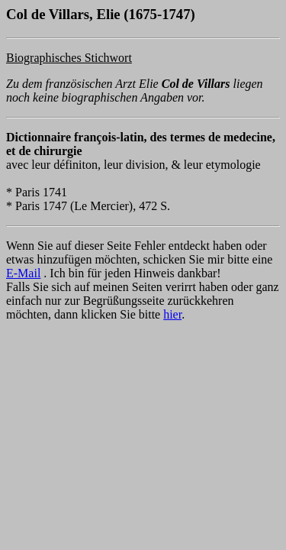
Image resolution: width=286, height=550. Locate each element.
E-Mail (23, 273)
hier (172, 314)
